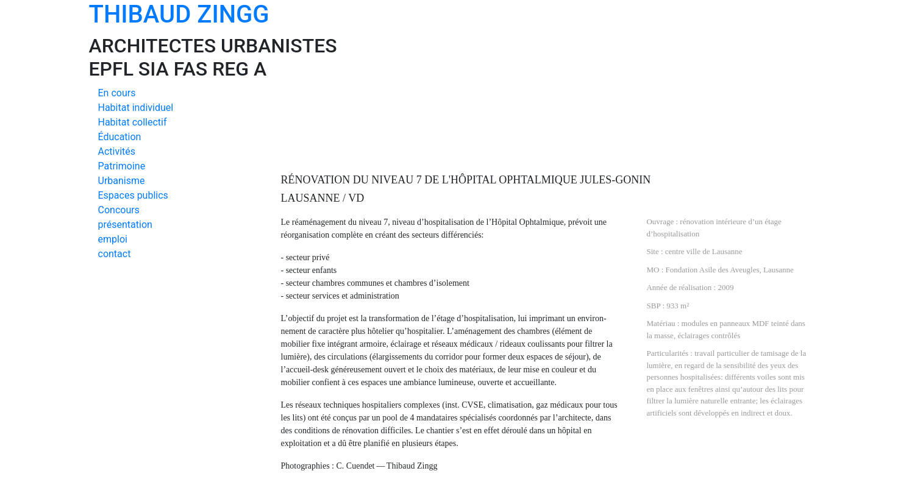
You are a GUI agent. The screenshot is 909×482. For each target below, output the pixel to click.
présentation (125, 224)
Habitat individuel (136, 107)
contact (114, 254)
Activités (117, 151)
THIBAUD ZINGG (179, 14)
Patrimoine (122, 166)
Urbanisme (121, 180)
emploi (112, 239)
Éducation (119, 137)
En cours (117, 93)
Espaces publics (133, 195)
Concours (119, 210)
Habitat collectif (132, 122)
